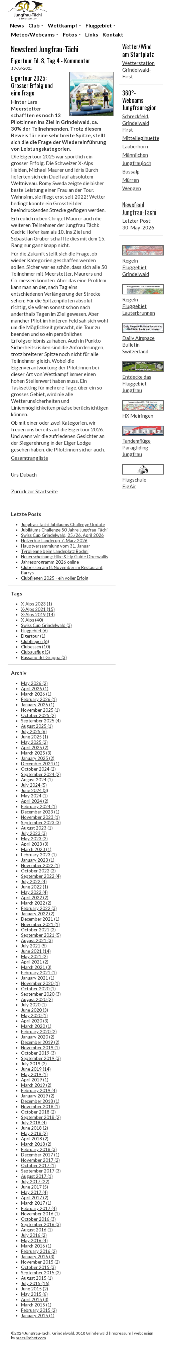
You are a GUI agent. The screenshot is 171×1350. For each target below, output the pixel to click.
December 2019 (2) (40, 1042)
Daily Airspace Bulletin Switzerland (138, 344)
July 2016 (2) (34, 1235)
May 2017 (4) (34, 1192)
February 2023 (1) (39, 854)
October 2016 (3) (38, 1219)
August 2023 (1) (37, 828)
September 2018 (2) (41, 1117)
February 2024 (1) (39, 806)
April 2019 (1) (34, 1079)
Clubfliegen (35, 641)
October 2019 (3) (38, 1053)
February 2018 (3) (39, 1149)
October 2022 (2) (38, 870)
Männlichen (135, 155)
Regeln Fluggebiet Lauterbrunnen (138, 306)
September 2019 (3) (41, 1058)
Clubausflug (35, 652)
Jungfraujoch (136, 163)
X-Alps (32, 620)
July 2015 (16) (35, 1283)
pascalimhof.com (31, 1337)
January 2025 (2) (37, 758)
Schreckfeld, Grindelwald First (135, 123)
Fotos (70, 34)
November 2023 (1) (40, 817)
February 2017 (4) (39, 1208)
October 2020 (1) (38, 988)
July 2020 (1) (34, 1004)
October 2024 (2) (38, 769)
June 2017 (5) (34, 1187)
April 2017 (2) (34, 1197)
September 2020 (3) (41, 994)
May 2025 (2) (34, 742)
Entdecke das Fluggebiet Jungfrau (136, 383)
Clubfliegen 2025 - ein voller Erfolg (54, 578)
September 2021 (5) (41, 935)
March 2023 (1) (36, 849)
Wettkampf (62, 25)
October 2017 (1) (38, 1165)
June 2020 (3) (34, 1010)
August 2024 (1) (37, 779)
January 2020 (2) (37, 1037)
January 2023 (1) (37, 860)
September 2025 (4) (41, 720)
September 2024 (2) (41, 774)
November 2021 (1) (40, 924)
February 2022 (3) (39, 908)
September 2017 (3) (41, 1171)
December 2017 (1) (40, 1154)
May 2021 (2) (34, 956)
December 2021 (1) (40, 919)
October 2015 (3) (38, 1267)
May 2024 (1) (34, 795)
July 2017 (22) (35, 1181)
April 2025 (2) (34, 747)
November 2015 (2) (40, 1262)
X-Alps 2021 (38, 609)
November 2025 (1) (40, 710)
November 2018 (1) (40, 1106)
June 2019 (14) (36, 1069)
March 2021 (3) (36, 967)
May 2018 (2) (34, 1133)
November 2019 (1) (40, 1047)
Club (34, 25)
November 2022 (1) (40, 865)
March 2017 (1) (36, 1203)
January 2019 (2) (37, 1095)
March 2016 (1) (36, 1246)
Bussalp (131, 171)
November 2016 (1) (40, 1213)
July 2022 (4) (34, 881)
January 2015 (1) (37, 1315)
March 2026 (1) (36, 694)
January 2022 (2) (37, 913)
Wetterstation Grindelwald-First (138, 69)
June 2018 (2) (34, 1128)
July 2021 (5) (34, 945)
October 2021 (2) (38, 929)
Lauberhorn (135, 146)
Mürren (130, 180)
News (17, 25)
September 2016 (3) (41, 1224)
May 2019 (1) (34, 1074)
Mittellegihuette (140, 138)
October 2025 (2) (38, 715)
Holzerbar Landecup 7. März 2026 (54, 540)
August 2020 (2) (37, 999)
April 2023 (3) (34, 844)
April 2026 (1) (34, 688)
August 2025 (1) (37, 726)
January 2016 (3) (37, 1256)
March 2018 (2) (36, 1144)
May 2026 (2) (34, 683)
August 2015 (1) (37, 1278)
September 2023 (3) (41, 822)
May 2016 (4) (34, 1240)
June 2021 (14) (36, 951)
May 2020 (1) (34, 1015)
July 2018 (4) (34, 1122)
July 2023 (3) (34, 833)
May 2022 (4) (34, 892)
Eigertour (33, 636)
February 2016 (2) (39, 1251)
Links (91, 34)
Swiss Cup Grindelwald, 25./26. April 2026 (62, 535)
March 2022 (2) (36, 903)
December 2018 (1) (40, 1101)
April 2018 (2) (34, 1138)
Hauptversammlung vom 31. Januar (55, 546)
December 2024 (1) (40, 763)
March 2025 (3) (36, 753)
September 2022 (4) (41, 876)
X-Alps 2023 (36, 604)
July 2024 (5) (34, 785)
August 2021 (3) (37, 940)
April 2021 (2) (34, 962)
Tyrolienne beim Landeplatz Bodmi (55, 551)
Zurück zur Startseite (34, 491)
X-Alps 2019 (38, 614)
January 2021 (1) (37, 978)
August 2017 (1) (37, 1176)
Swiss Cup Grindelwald (46, 625)
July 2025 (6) (34, 731)
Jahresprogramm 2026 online (50, 562)
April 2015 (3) (34, 1299)
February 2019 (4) (39, 1090)
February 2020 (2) (39, 1031)
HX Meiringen (137, 416)
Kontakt (113, 34)
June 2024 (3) (34, 790)
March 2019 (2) (36, 1085)
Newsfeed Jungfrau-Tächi (139, 208)
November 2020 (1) (40, 983)
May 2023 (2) (34, 838)
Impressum (121, 1333)
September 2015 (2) (41, 1272)
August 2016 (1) (37, 1229)
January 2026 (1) (37, 704)
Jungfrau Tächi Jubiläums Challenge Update (63, 524)
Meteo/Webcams (33, 34)
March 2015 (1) (36, 1304)
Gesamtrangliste (29, 458)
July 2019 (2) (34, 1063)
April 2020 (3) (34, 1020)
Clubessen (35, 646)
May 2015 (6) (34, 1294)
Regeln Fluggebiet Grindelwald (135, 267)
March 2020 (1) (36, 1026)
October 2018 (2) (38, 1112)
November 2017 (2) (40, 1160)
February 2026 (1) (39, 699)
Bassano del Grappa (44, 657)
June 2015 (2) (34, 1288)
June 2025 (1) (34, 736)
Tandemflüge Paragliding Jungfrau (136, 447)
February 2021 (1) (39, 972)
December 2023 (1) (40, 811)
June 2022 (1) (34, 887)
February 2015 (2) (39, 1310)
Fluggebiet (99, 25)
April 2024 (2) (34, 801)
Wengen (131, 188)
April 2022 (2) (34, 897)
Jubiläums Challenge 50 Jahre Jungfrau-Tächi (64, 529)
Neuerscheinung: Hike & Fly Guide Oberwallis (64, 556)
